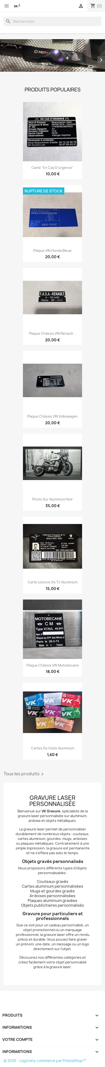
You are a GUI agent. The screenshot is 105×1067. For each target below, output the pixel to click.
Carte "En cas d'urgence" (52, 167)
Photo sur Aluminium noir (52, 499)
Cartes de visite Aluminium (52, 748)
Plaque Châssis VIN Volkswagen (52, 416)
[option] (52, 55)
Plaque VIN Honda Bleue (52, 250)
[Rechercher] (52, 21)
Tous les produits (24, 774)
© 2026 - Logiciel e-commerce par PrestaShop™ (45, 1060)
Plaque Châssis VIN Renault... (52, 333)
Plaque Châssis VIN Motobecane (52, 665)
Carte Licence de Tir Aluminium (53, 582)
